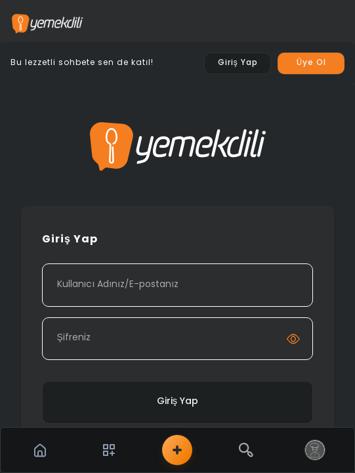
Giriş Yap (177, 402)
